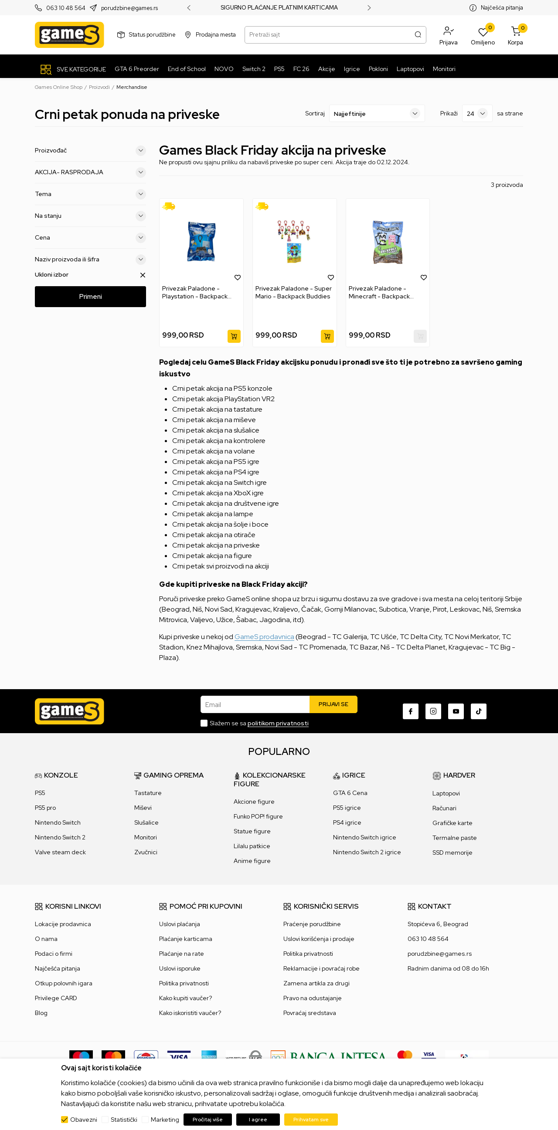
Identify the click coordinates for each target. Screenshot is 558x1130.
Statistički (124, 1119)
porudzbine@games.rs (129, 8)
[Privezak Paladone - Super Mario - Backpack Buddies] (295, 241)
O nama (46, 939)
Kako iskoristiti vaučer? (190, 1013)
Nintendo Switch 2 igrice (367, 852)
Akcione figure (254, 801)
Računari (444, 808)
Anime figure (252, 861)
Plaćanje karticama (185, 939)
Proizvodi (99, 87)
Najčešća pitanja (502, 7)
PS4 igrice (347, 822)
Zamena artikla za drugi (316, 983)
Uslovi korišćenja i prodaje (318, 939)
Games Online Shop (58, 87)
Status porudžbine (152, 34)
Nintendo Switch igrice (364, 837)
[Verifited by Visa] (428, 1057)
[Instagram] (433, 711)
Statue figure (252, 831)
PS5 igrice (347, 808)
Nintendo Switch (58, 822)
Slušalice (146, 822)
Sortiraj (315, 113)
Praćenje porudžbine (312, 924)
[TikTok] (479, 711)
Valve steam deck (60, 852)
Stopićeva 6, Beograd (438, 924)
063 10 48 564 (65, 8)
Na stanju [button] (90, 216)
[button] (448, 35)
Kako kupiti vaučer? (185, 998)
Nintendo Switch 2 (60, 837)
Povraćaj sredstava (309, 1013)
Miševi (143, 808)
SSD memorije (452, 852)
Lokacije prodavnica (63, 924)
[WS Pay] (244, 1057)
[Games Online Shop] (69, 35)
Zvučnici (145, 852)
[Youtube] (456, 711)
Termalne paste (454, 838)
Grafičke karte (452, 823)
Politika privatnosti (184, 983)
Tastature (148, 793)
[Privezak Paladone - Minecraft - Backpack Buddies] (388, 241)
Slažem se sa (259, 723)
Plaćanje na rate (181, 953)
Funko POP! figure (258, 816)
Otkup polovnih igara (63, 983)
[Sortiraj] (377, 113)
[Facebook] (410, 711)
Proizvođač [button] (90, 150)
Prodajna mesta (216, 34)
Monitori (145, 837)
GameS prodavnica (264, 636)
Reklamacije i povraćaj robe (321, 968)
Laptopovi (446, 793)
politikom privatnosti (278, 723)
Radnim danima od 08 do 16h (448, 968)
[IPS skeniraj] (467, 1057)
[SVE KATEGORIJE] (72, 69)
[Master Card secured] (404, 1057)
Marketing (165, 1119)
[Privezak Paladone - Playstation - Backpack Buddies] (201, 241)
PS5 (40, 793)
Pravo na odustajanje (312, 998)
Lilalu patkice (252, 846)
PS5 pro (45, 808)
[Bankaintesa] (329, 1057)
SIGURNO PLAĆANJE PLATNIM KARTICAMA (279, 7)
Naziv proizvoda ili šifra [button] (90, 259)
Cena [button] (90, 238)
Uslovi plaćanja (179, 924)
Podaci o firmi (53, 953)
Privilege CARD (56, 998)
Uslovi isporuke (180, 968)
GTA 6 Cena (350, 793)
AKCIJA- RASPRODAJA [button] (90, 172)
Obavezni (83, 1119)
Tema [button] (90, 194)
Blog (41, 1013)
